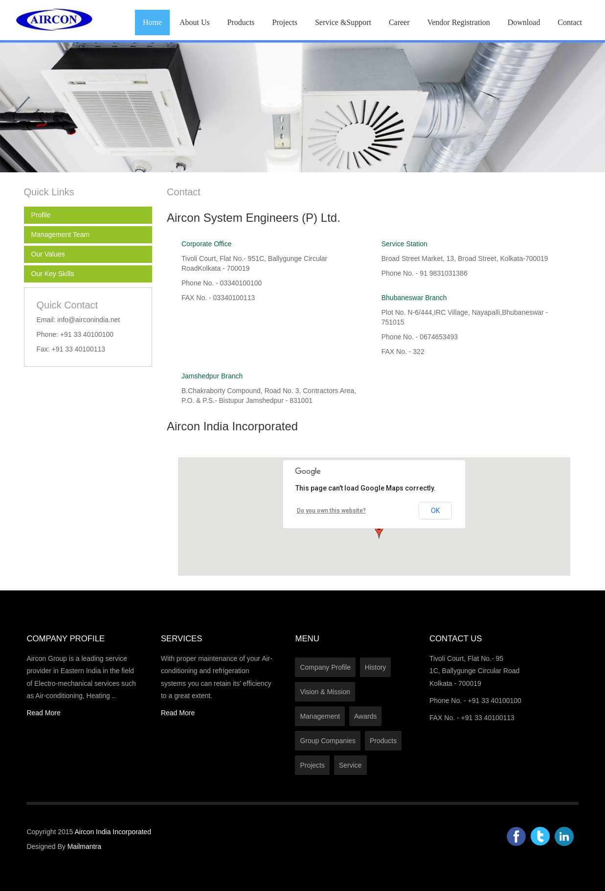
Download (524, 22)
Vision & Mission (325, 692)
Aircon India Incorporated (113, 832)
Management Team (60, 234)
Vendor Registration (458, 22)
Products (241, 22)
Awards (365, 716)
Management (320, 716)
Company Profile (325, 667)
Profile (41, 215)
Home (152, 22)
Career (399, 22)
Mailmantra (84, 846)
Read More (43, 713)
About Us (194, 22)
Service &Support (343, 22)
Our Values (48, 254)
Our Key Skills (52, 274)
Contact (570, 22)
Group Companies (328, 741)
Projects (284, 22)
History (375, 667)
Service (350, 765)
